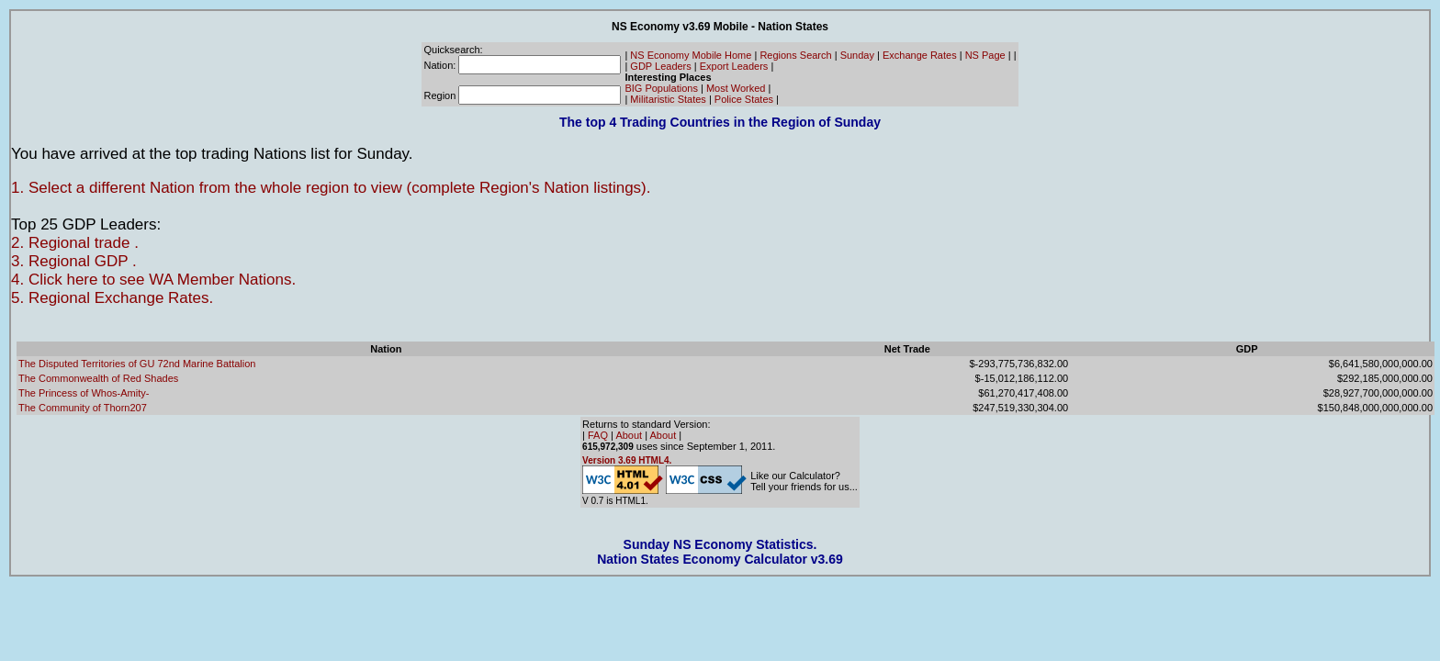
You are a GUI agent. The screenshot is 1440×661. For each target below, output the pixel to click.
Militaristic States (668, 99)
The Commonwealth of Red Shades (98, 378)
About (628, 435)
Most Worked (736, 88)
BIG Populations (661, 88)
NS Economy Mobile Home (690, 55)
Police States (743, 99)
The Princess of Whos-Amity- (83, 392)
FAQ (598, 435)
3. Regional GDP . (74, 261)
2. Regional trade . (75, 243)
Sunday (857, 55)
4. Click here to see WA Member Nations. (153, 279)
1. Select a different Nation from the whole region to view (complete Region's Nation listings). (331, 187)
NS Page (985, 55)
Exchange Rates (920, 55)
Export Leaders (734, 66)
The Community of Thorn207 (82, 407)
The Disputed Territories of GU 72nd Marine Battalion (136, 363)
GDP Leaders (660, 66)
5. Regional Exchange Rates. (112, 298)
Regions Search (795, 55)
